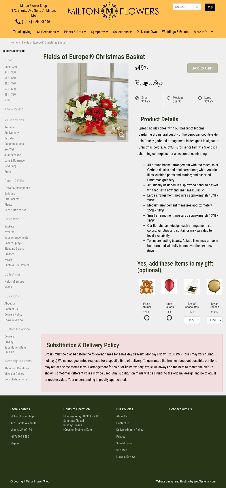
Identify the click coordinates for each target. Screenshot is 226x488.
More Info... (202, 32)
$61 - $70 (10, 83)
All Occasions (46, 32)
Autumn (9, 127)
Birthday (9, 138)
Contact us (123, 423)
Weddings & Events (175, 32)
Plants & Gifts (73, 32)
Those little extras (15, 210)
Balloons (9, 193)
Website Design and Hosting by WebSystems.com (185, 481)
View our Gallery (14, 374)
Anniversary (11, 133)
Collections (121, 32)
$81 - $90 (10, 94)
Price (8, 59)
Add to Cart (202, 68)
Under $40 (10, 67)
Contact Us (11, 309)
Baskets (9, 226)
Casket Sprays (13, 243)
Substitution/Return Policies (16, 350)
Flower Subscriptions (17, 188)
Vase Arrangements (16, 237)
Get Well (9, 149)
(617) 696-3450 (33, 21)
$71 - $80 (10, 89)
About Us (9, 303)
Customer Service (17, 329)
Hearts (8, 259)
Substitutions (124, 443)
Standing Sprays (14, 248)
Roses (8, 287)
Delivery (9, 336)
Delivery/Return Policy (129, 430)
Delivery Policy (13, 314)
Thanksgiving (22, 32)
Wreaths (9, 232)
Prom (7, 171)
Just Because (12, 155)
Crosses (9, 254)
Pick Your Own (147, 32)
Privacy (8, 342)
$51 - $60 (10, 78)
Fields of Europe (14, 281)
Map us (14, 443)
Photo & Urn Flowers (16, 265)
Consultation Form (15, 379)
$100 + (8, 100)
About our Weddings (16, 368)
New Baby (10, 166)
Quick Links (12, 296)
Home (14, 42)
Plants (8, 204)
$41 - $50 (10, 72)
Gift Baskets (11, 199)
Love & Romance (14, 160)
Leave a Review (13, 320)
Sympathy (98, 32)
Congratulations (14, 144)
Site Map (121, 450)
